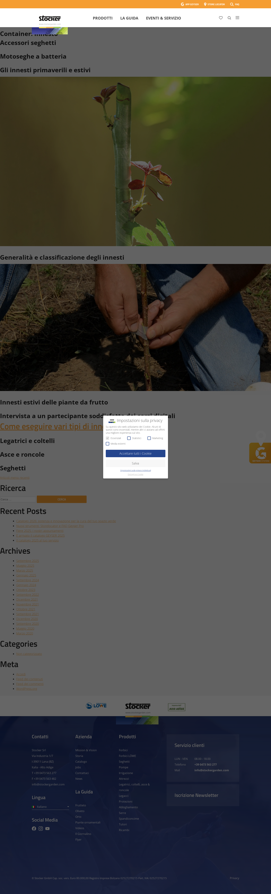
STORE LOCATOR (216, 4)
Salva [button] (135, 463)
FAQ (237, 4)
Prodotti (103, 18)
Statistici (134, 438)
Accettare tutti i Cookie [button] (135, 453)
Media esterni (115, 443)
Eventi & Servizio (163, 18)
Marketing (155, 438)
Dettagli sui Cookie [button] (135, 474)
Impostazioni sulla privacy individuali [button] (135, 470)
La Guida (129, 18)
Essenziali (113, 438)
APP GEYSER (192, 4)
